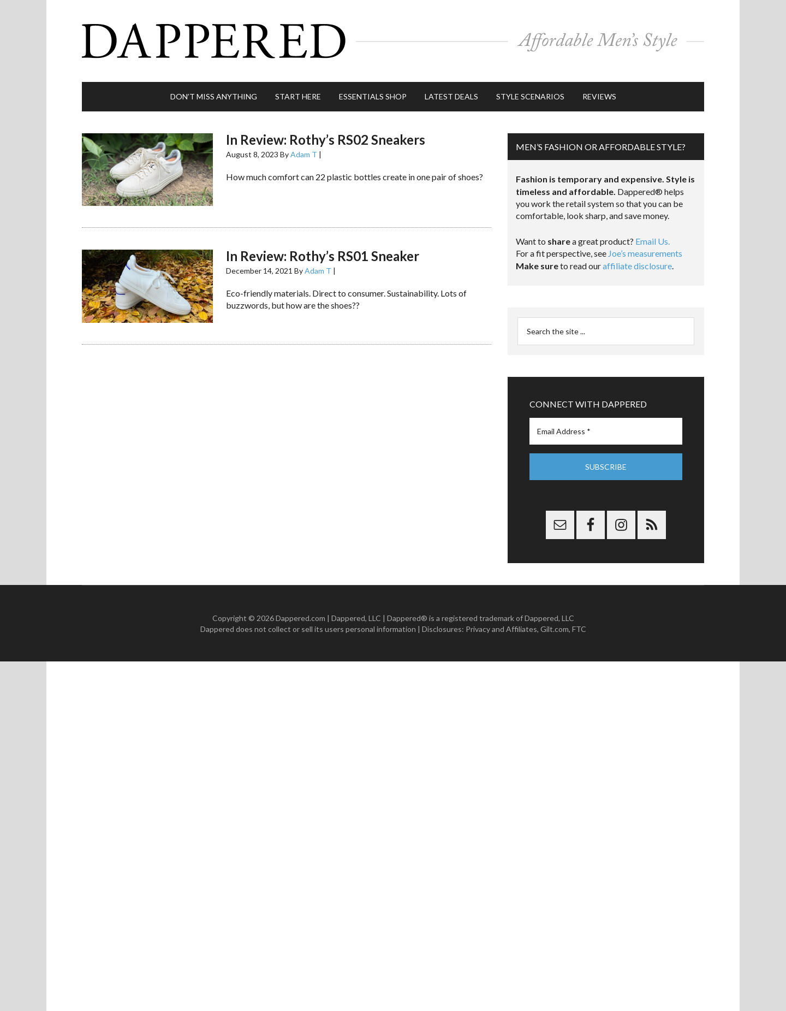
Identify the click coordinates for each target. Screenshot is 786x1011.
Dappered (393, 41)
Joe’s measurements (645, 253)
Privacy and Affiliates (501, 629)
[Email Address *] (605, 431)
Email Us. (652, 241)
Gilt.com (554, 629)
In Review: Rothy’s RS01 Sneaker (322, 256)
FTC (579, 629)
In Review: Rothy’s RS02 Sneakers (325, 139)
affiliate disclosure (637, 266)
